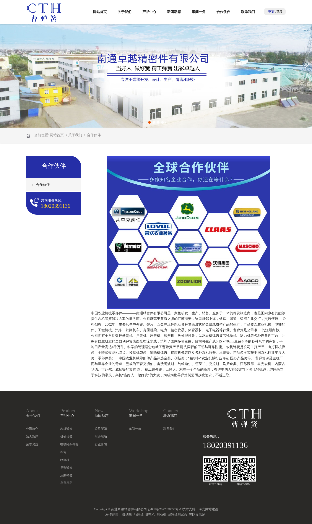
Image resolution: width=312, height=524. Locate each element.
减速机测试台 (177, 514)
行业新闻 (101, 444)
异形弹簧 (66, 467)
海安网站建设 (208, 509)
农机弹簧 (66, 428)
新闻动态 (174, 12)
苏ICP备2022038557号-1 (165, 509)
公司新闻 (101, 428)
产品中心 (149, 12)
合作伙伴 (223, 12)
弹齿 (63, 452)
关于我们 (125, 12)
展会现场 (101, 436)
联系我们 (248, 12)
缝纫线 (127, 514)
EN (279, 11)
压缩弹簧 (66, 475)
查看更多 (66, 482)
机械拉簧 (66, 436)
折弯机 (150, 514)
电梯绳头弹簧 (69, 444)
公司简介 (32, 428)
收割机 (64, 460)
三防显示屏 (197, 514)
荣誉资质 (32, 444)
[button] (149, 122)
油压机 (138, 514)
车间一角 (199, 12)
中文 (271, 11)
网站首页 (100, 12)
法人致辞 (32, 436)
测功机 (161, 514)
